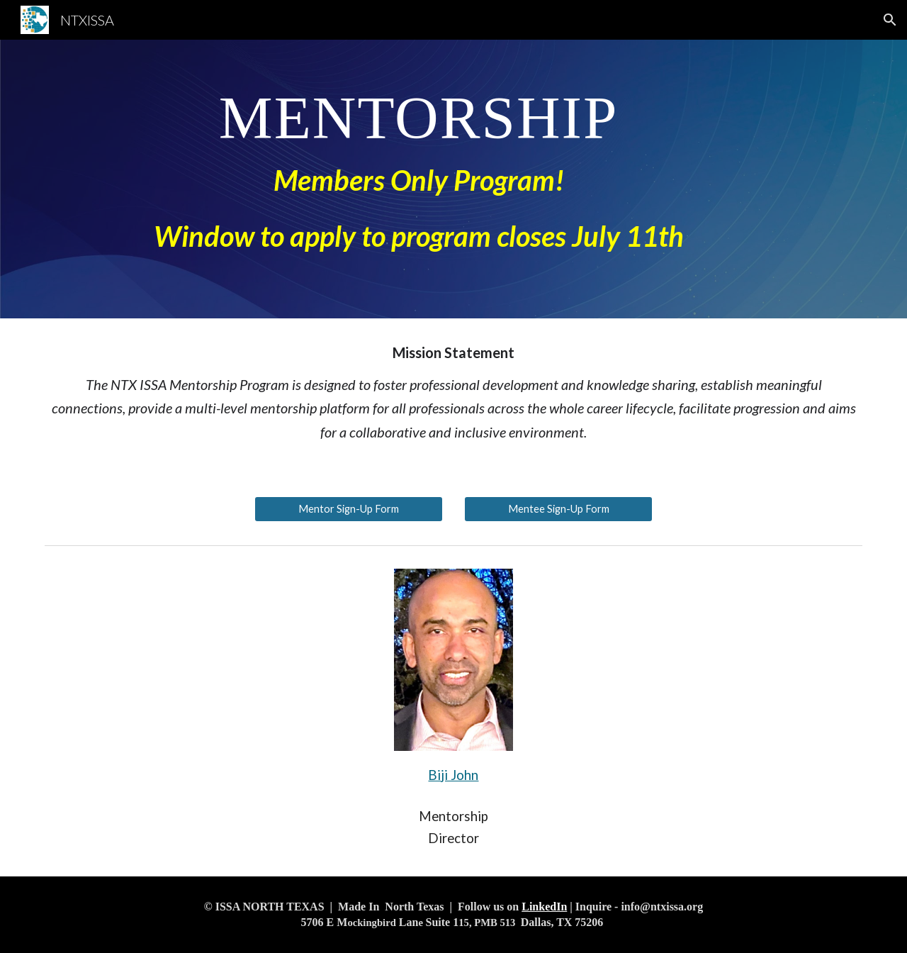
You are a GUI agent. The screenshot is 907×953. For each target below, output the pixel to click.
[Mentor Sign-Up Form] (348, 509)
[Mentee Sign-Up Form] (558, 509)
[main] (418, 179)
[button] (890, 20)
